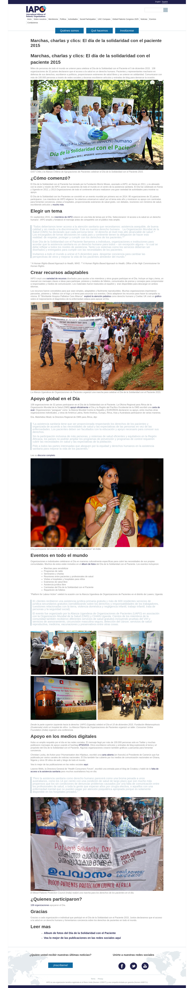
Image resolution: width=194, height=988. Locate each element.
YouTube (146, 965)
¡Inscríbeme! (60, 965)
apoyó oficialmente (79, 407)
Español (165, 2)
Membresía (53, 19)
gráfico (158, 296)
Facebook (122, 965)
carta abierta (108, 755)
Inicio (29, 19)
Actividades (73, 19)
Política (63, 19)
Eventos (152, 19)
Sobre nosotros (40, 19)
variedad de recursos (56, 278)
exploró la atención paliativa (97, 296)
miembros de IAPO (63, 217)
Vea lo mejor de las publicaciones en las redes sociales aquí (82, 937)
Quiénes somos (69, 30)
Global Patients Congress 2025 (125, 19)
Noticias (144, 19)
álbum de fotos (89, 564)
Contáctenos (32, 23)
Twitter (134, 965)
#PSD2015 (84, 745)
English (158, 2)
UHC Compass (104, 19)
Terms (93, 979)
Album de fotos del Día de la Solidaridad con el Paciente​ (80, 933)
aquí (86, 764)
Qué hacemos (99, 30)
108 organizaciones (40, 905)
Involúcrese (127, 30)
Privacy (100, 979)
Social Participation (88, 19)
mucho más (58, 205)
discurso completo (46, 455)
